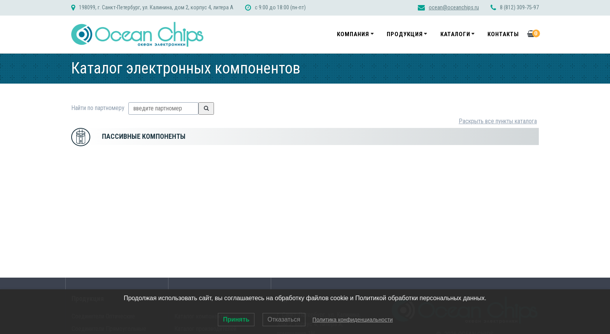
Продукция (405, 34)
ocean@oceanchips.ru (454, 7)
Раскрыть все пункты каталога (498, 121)
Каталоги (455, 34)
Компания (353, 34)
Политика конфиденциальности (352, 320)
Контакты (503, 34)
